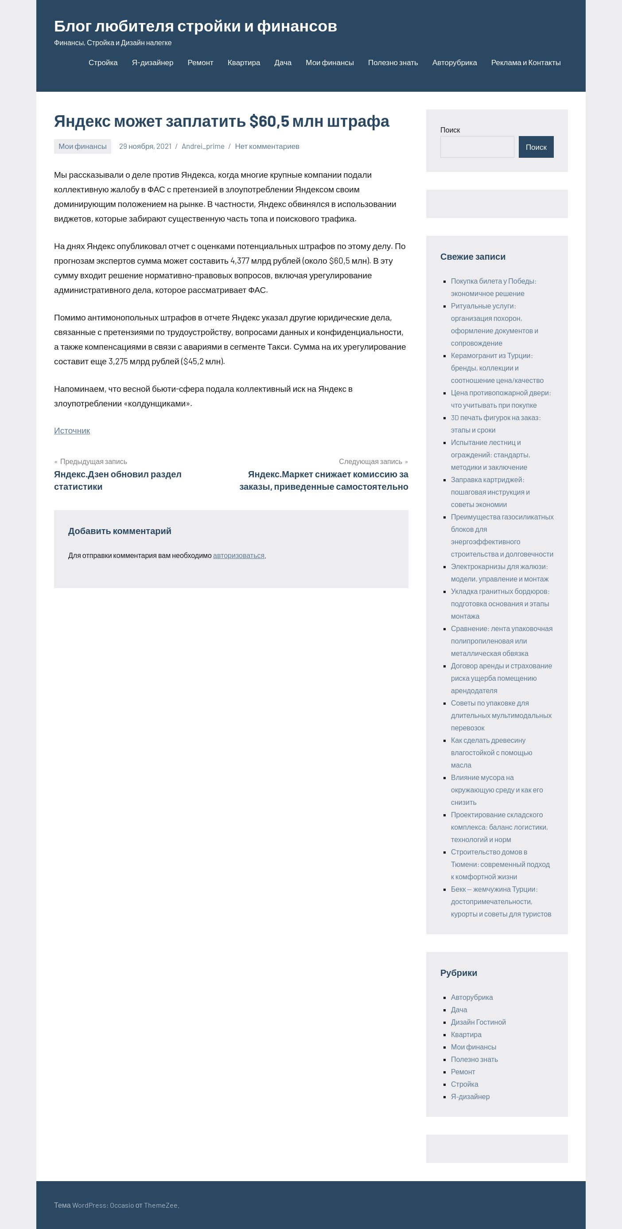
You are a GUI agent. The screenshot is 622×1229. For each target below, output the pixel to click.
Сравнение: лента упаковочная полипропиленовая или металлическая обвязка (502, 640)
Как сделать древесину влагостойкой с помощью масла (492, 752)
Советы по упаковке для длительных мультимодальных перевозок (501, 715)
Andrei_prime (203, 145)
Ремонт (201, 62)
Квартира (244, 62)
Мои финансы (330, 62)
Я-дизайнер (153, 62)
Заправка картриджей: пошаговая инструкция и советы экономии (490, 491)
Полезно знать (393, 62)
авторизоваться (238, 555)
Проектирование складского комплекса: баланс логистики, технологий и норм (499, 826)
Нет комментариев (267, 145)
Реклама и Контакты (526, 62)
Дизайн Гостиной (478, 1022)
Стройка (103, 62)
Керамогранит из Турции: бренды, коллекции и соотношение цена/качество (497, 367)
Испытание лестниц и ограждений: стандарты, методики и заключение (490, 454)
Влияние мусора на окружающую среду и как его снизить (497, 789)
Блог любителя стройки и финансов (196, 25)
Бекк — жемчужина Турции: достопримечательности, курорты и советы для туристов (501, 901)
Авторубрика (454, 62)
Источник (72, 430)
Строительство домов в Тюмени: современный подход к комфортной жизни (500, 864)
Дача (283, 62)
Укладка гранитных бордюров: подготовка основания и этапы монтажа (500, 603)
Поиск (450, 129)
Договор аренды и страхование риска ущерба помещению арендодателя (501, 677)
